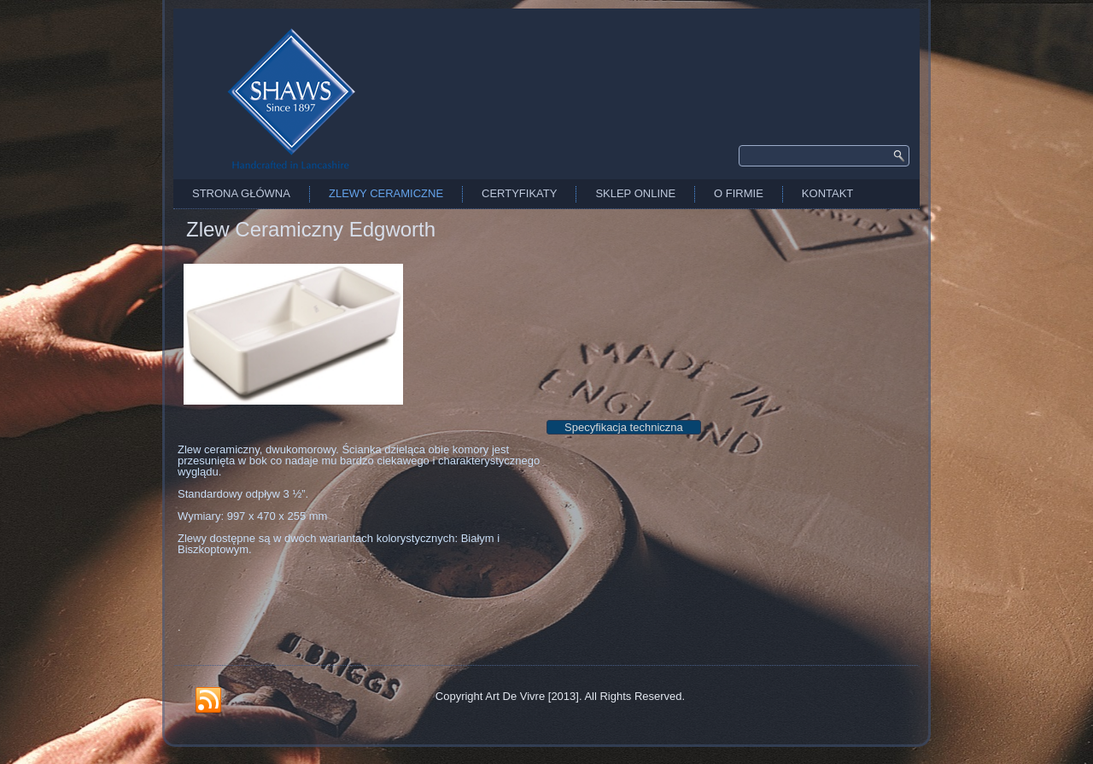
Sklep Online (635, 193)
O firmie (738, 193)
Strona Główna (241, 193)
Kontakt (827, 193)
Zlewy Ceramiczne (386, 193)
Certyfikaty (519, 193)
